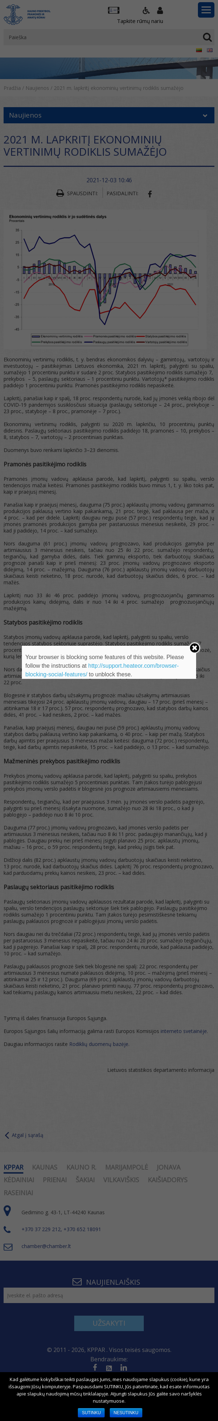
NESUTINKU (126, 1412)
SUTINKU (91, 1412)
